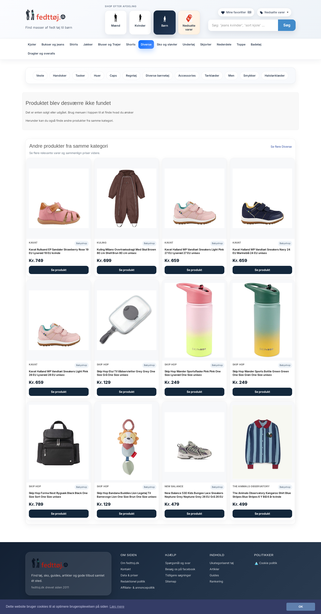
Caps (113, 75)
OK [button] (300, 606)
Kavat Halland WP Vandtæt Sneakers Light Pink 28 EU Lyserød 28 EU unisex (58, 373)
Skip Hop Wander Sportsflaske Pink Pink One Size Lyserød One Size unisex (193, 373)
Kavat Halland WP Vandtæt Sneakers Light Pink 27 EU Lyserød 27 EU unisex (194, 251)
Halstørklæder (275, 75)
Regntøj (131, 75)
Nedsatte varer (274, 12)
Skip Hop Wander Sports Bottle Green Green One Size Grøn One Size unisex (261, 373)
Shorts (131, 44)
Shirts (74, 44)
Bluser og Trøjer (109, 44)
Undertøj (189, 44)
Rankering (216, 581)
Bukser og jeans (53, 44)
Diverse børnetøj (157, 75)
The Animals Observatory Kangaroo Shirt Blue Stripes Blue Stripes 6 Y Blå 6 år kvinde (262, 494)
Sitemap (170, 581)
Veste (40, 75)
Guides (214, 575)
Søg (286, 25)
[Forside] (45, 15)
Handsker (60, 75)
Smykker (249, 75)
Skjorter (205, 44)
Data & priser (129, 575)
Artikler (214, 569)
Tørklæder (212, 75)
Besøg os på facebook (180, 569)
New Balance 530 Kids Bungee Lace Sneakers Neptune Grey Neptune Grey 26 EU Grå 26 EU (194, 494)
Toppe (241, 44)
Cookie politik (265, 563)
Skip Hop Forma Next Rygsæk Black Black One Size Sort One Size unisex (58, 494)
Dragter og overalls (41, 53)
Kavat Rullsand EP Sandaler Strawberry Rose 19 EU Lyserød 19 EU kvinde (58, 251)
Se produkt (58, 270)
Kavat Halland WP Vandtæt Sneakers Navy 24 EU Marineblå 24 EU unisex (261, 251)
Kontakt (126, 569)
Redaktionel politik (133, 581)
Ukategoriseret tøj (222, 563)
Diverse (146, 44)
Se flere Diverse (281, 146)
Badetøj (256, 44)
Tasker (80, 75)
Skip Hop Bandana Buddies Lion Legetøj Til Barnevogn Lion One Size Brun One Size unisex (126, 494)
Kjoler (32, 44)
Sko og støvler (167, 44)
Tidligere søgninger (178, 575)
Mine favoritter (236, 12)
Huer (97, 75)
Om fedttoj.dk (130, 563)
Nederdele (224, 44)
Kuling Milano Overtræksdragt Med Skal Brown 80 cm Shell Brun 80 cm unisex (126, 251)
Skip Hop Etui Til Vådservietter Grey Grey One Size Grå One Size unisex (126, 373)
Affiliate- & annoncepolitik (138, 587)
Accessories (187, 75)
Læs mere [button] (117, 606)
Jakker (88, 44)
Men (231, 75)
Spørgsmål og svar (177, 563)
